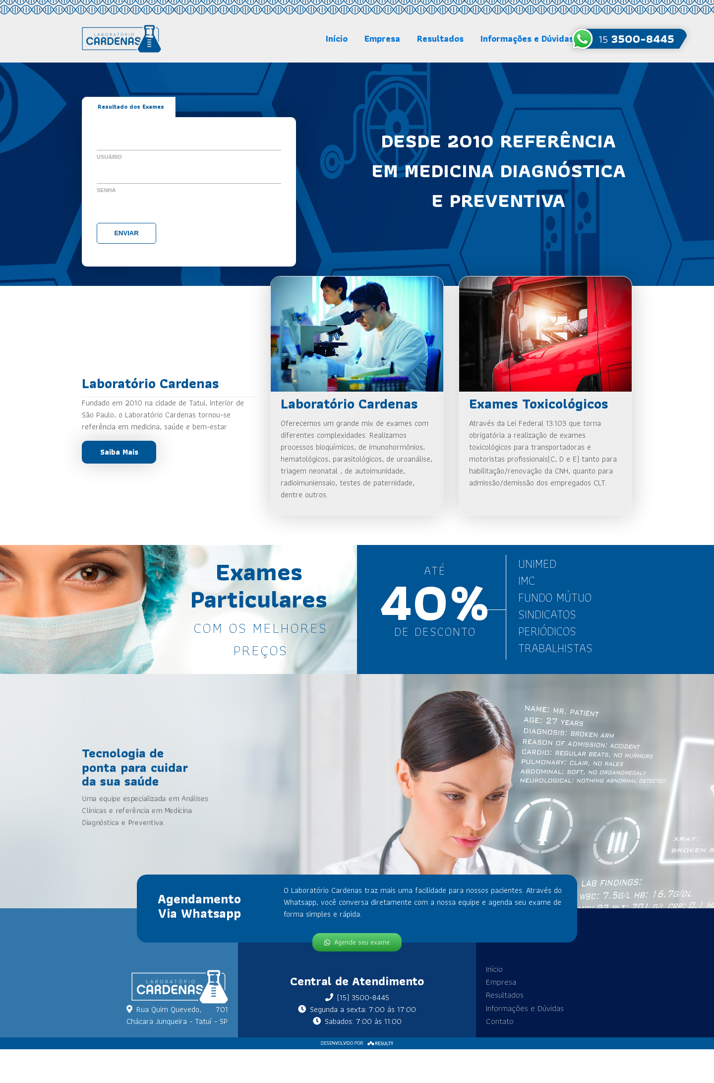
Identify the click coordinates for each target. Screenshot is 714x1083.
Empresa (382, 38)
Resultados (440, 38)
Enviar (126, 232)
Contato (490, 1017)
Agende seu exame (357, 937)
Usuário (109, 156)
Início (337, 38)
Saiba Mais (119, 452)
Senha (106, 190)
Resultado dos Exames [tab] (131, 107)
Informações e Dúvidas (527, 38)
